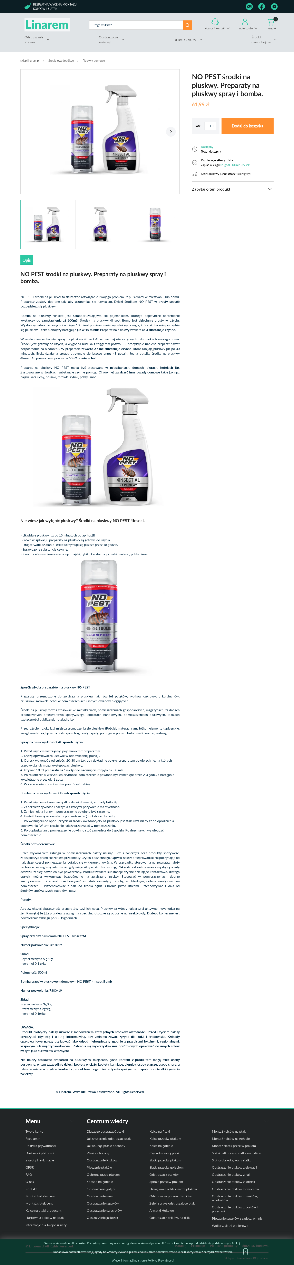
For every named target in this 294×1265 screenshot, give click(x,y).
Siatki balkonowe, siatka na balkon (236, 1153)
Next (171, 132)
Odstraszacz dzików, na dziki (169, 1217)
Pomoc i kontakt (215, 28)
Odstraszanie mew (100, 1196)
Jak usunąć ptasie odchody (106, 1146)
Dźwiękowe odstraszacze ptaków (173, 1189)
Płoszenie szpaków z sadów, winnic (237, 1218)
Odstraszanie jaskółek (102, 1217)
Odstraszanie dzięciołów (104, 1210)
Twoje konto (245, 28)
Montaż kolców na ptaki (229, 1131)
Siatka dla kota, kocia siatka (231, 1160)
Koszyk (273, 24)
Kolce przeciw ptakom (165, 1138)
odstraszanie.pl (47, 24)
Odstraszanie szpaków (103, 1203)
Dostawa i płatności (40, 1153)
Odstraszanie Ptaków (102, 1160)
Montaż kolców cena (40, 1196)
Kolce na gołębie (161, 1146)
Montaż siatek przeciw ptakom (234, 1146)
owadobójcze (261, 39)
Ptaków (33, 39)
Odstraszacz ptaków (164, 1174)
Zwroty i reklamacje (40, 1160)
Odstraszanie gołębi (101, 1189)
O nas (30, 1181)
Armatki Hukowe (161, 1210)
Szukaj (187, 25)
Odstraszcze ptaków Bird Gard (171, 1196)
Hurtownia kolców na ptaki (45, 1217)
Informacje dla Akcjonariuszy (46, 1225)
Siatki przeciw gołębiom (166, 1167)
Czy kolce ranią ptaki (164, 1153)
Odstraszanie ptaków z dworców (235, 1189)
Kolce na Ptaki (159, 1131)
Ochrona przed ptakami (103, 1174)
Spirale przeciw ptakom (166, 1181)
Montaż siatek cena (39, 1203)
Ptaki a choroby (98, 1153)
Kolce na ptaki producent (43, 1210)
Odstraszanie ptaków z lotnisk (233, 1181)
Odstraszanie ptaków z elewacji (234, 1167)
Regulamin (33, 1138)
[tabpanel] (100, 129)
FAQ (29, 1174)
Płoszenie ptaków (99, 1167)
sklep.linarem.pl (29, 60)
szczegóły (244, 173)
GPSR (30, 1167)
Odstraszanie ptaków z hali (231, 1174)
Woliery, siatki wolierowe (230, 1225)
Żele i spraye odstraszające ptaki (172, 1203)
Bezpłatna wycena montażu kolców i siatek (55, 6)
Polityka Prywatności (161, 1260)
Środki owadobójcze (61, 60)
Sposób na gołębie (100, 1181)
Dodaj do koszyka (247, 126)
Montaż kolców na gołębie (231, 1138)
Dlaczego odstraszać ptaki (105, 1131)
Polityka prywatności (41, 1146)
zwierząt (108, 39)
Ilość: (198, 126)
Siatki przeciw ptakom (165, 1160)
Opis (26, 260)
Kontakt (31, 1189)
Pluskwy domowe (94, 60)
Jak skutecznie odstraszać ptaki (109, 1138)
